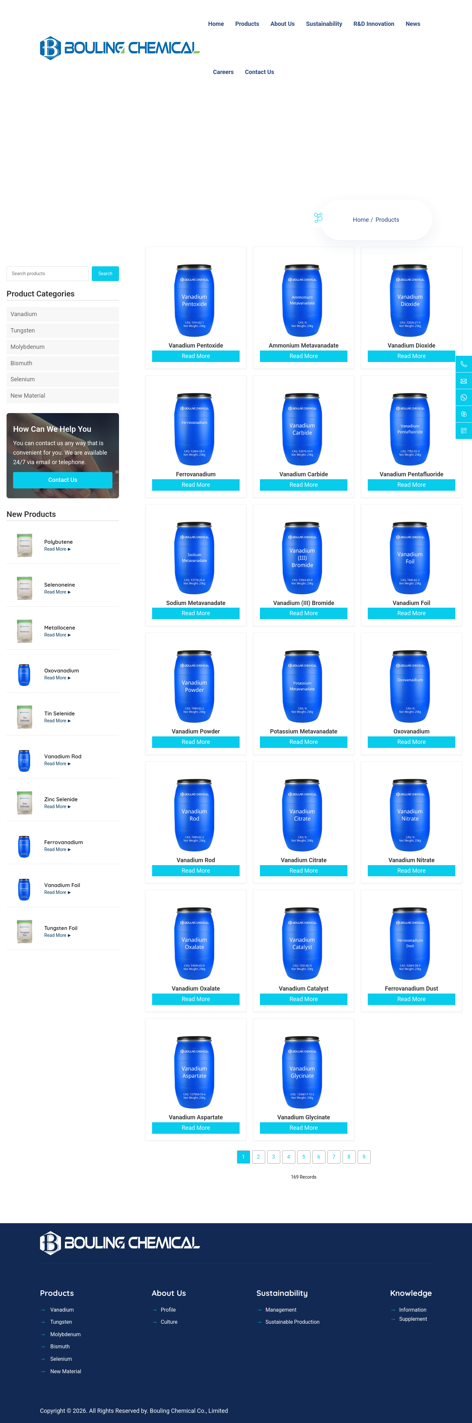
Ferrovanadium (63, 842)
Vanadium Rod (63, 756)
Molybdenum (27, 346)
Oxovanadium (61, 670)
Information (412, 1310)
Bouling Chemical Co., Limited (189, 1410)
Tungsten (22, 330)
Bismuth (21, 363)
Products (387, 219)
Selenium (22, 379)
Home (361, 219)
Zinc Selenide (61, 799)
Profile (168, 1310)
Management (281, 1310)
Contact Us (62, 479)
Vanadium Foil (62, 885)
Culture (169, 1322)
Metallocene (59, 627)
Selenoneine (59, 584)
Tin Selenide (59, 713)
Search (105, 273)
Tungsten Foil (61, 928)
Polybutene (58, 542)
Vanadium (23, 314)
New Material (27, 395)
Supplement (413, 1319)
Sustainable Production (293, 1322)
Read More (55, 549)
